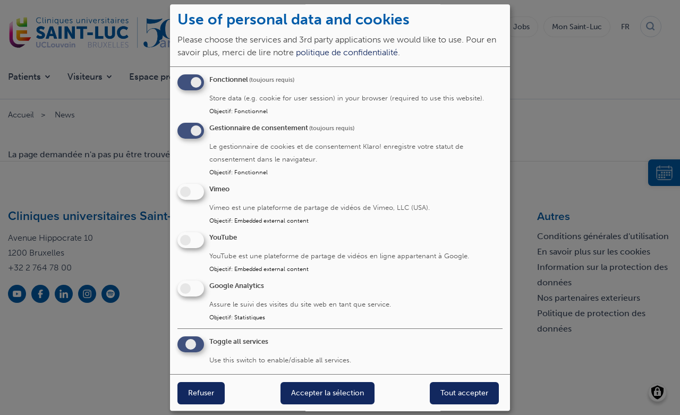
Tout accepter (464, 393)
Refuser (201, 393)
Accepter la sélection (327, 393)
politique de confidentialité (347, 53)
